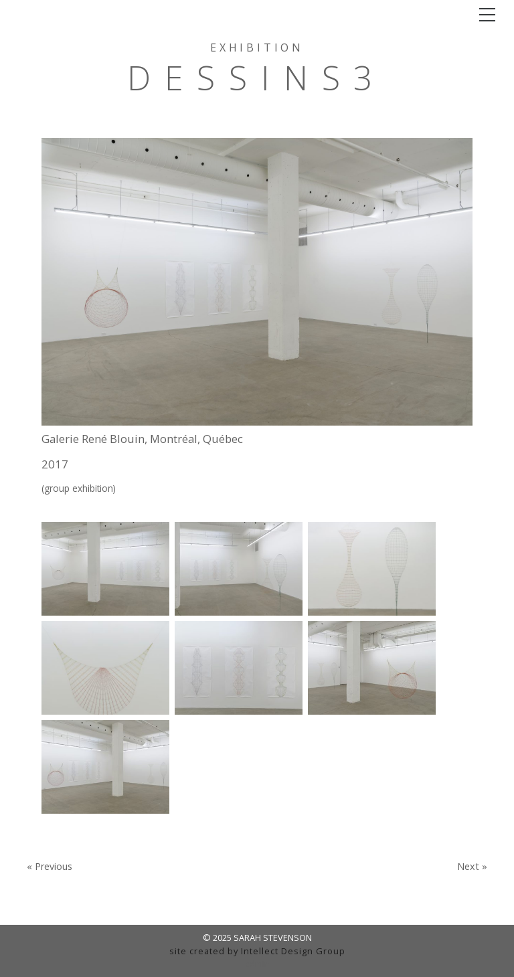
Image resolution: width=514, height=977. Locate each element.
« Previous (49, 866)
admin (257, 964)
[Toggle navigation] (487, 14)
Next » (472, 866)
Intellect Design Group (293, 951)
